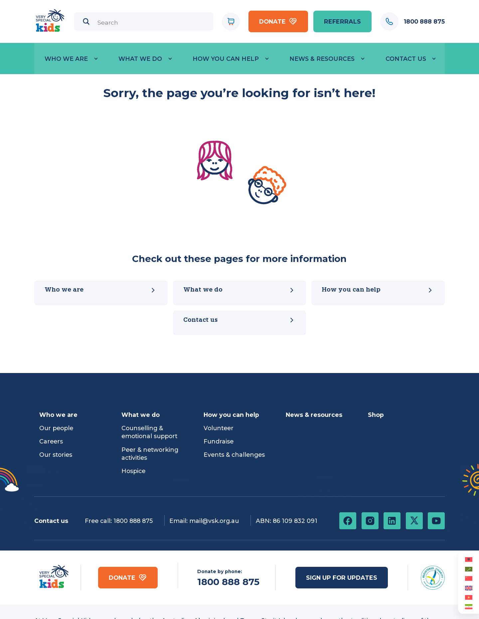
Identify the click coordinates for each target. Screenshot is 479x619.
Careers (51, 441)
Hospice (133, 470)
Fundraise (219, 441)
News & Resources (322, 58)
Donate (278, 21)
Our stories (55, 454)
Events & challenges (234, 454)
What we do (140, 58)
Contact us (239, 320)
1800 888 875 (133, 520)
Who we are (66, 58)
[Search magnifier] (86, 21)
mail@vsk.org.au (214, 520)
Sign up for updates (341, 577)
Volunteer (219, 428)
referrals (342, 21)
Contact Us (406, 58)
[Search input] (153, 22)
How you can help (226, 58)
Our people (56, 428)
